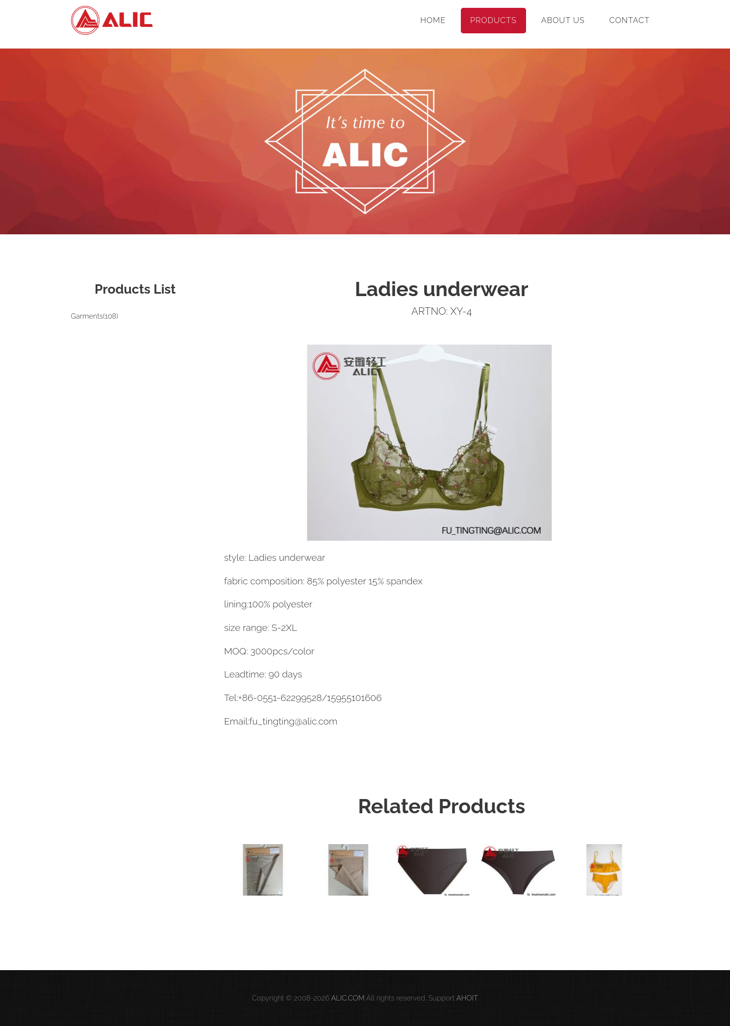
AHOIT (467, 998)
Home (433, 20)
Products (493, 20)
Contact (629, 20)
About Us (563, 20)
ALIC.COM (347, 998)
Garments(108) (94, 316)
